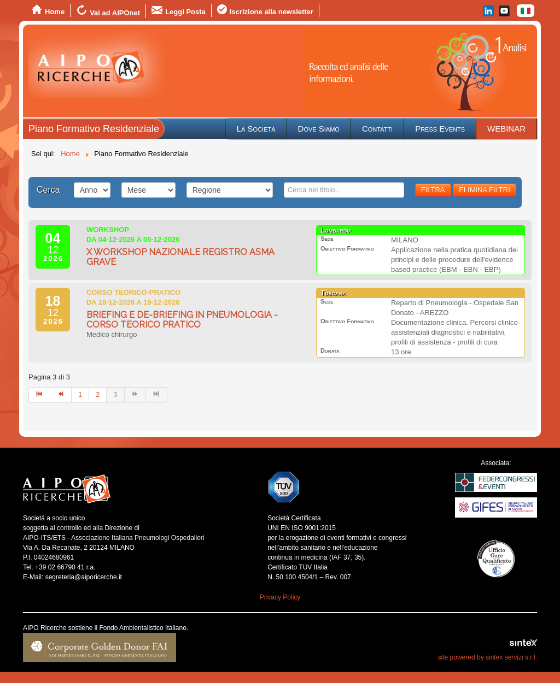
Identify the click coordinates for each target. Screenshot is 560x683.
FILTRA (433, 190)
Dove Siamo (319, 128)
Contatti (377, 128)
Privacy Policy (280, 597)
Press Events (440, 128)
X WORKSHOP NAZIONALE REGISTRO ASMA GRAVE (180, 257)
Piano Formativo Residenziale (93, 129)
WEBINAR (506, 128)
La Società (256, 128)
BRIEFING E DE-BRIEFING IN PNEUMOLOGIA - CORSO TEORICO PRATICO (182, 320)
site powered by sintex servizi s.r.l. (487, 657)
